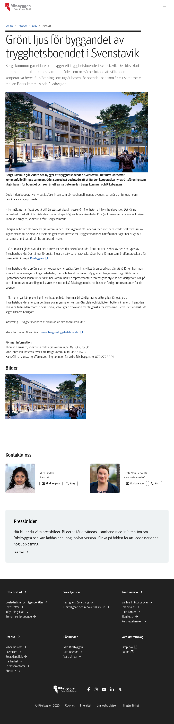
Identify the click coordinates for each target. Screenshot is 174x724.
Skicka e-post (46, 481)
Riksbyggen (36, 258)
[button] (45, 396)
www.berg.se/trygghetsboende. (60, 332)
